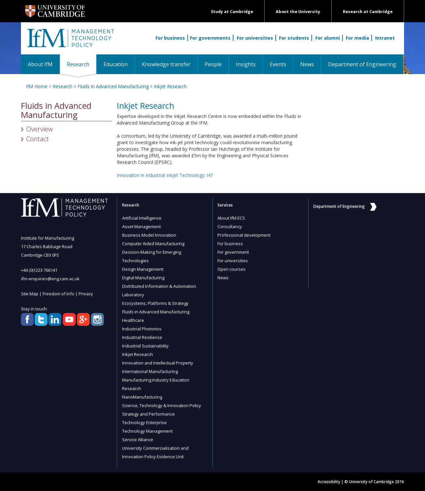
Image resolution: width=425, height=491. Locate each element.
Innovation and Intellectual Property (157, 363)
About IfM (40, 64)
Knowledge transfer (166, 64)
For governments (210, 38)
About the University (298, 11)
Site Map (29, 294)
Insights (246, 64)
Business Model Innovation (149, 235)
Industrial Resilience (142, 337)
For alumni (327, 38)
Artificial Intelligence (141, 218)
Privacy (86, 294)
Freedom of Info (58, 294)
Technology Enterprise (144, 422)
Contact (37, 138)
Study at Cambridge (232, 11)
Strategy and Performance (148, 414)
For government (233, 252)
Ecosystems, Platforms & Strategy (155, 303)
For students (294, 38)
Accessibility (329, 481)
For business (170, 38)
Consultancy (229, 226)
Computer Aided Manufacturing (153, 243)
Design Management (142, 269)
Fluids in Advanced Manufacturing (113, 86)
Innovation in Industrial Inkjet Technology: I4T (165, 175)
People (213, 64)
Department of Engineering (362, 64)
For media (357, 38)
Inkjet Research (170, 86)
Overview (39, 129)
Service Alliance (137, 439)
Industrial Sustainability (145, 346)
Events (278, 64)
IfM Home (36, 86)
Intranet (385, 38)
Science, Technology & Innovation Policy (161, 405)
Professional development (243, 235)
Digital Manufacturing (143, 278)
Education (115, 64)
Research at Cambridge (368, 11)
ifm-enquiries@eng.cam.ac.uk (50, 279)
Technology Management (147, 431)
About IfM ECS (231, 218)
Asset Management (141, 226)
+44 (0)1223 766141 (39, 270)
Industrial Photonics (141, 329)
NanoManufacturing (142, 397)
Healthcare (133, 320)
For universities (255, 38)
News (307, 64)
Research (81, 64)
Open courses (231, 269)
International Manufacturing (150, 371)
